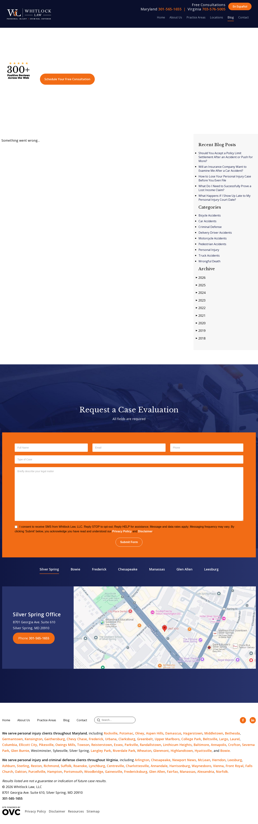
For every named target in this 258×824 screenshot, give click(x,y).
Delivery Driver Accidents (215, 233)
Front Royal (234, 766)
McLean (204, 760)
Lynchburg (97, 766)
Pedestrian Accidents (212, 244)
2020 (201, 323)
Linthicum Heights (177, 745)
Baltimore (201, 745)
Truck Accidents (209, 255)
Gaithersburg (54, 739)
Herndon (219, 760)
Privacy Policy (122, 531)
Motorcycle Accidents (213, 238)
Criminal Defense (210, 227)
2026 (201, 277)
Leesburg (211, 569)
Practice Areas (196, 17)
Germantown (12, 739)
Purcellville (36, 771)
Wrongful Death (209, 261)
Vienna (218, 766)
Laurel (235, 739)
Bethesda (232, 733)
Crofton (234, 745)
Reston (36, 766)
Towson (83, 745)
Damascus (173, 733)
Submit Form (129, 542)
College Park (191, 739)
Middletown (213, 733)
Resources (76, 811)
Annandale (159, 766)
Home (161, 17)
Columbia (9, 745)
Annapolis (218, 745)
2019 (201, 330)
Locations (216, 17)
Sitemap (93, 811)
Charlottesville (137, 766)
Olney (139, 733)
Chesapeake (127, 569)
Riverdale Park (124, 750)
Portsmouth (73, 771)
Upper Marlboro (167, 739)
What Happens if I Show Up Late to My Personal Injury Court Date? (224, 198)
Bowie (75, 569)
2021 (201, 315)
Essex (118, 745)
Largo (223, 739)
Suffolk (66, 766)
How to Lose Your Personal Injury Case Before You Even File (225, 178)
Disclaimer (145, 531)
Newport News (184, 760)
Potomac (126, 733)
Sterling (23, 766)
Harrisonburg (179, 766)
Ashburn (8, 766)
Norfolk (222, 771)
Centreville (115, 766)
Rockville (111, 733)
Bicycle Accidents (210, 215)
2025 (201, 285)
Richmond (51, 766)
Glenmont (161, 750)
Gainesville (113, 771)
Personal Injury (209, 250)
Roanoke (80, 766)
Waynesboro (201, 766)
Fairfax (172, 771)
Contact (243, 17)
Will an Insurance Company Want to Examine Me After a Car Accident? (223, 169)
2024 (201, 292)
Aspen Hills (154, 733)
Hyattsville (203, 750)
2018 (201, 338)
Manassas (157, 569)
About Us (175, 17)
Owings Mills (65, 745)
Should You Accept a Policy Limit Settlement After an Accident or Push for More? (226, 157)
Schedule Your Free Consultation (67, 79)
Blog (231, 17)
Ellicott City (28, 745)
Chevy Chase (77, 739)
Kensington (33, 739)
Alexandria (205, 771)
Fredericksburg (135, 771)
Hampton (54, 771)
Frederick (99, 569)
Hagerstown (192, 733)
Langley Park (101, 750)
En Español (240, 6)
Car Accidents (207, 221)
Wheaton (144, 750)
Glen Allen (184, 569)
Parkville (131, 745)
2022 (201, 307)
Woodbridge (93, 771)
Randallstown (150, 745)
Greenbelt (145, 739)
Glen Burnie (20, 750)
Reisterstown (101, 745)
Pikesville (46, 745)
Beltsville (210, 739)
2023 (201, 300)
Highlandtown (182, 750)
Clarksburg (126, 739)
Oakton (21, 771)
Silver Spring (49, 569)
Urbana (111, 739)
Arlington (142, 760)
